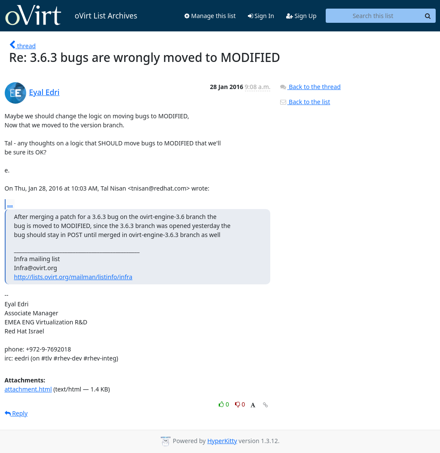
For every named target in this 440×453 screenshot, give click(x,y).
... (10, 204)
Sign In (261, 16)
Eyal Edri (44, 92)
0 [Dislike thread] (240, 404)
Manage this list (210, 16)
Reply (16, 413)
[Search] (428, 16)
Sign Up (301, 16)
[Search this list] (373, 16)
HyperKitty (222, 441)
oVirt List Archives (71, 15)
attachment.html (28, 389)
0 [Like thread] (224, 404)
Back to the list (304, 102)
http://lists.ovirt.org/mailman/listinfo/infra (73, 277)
